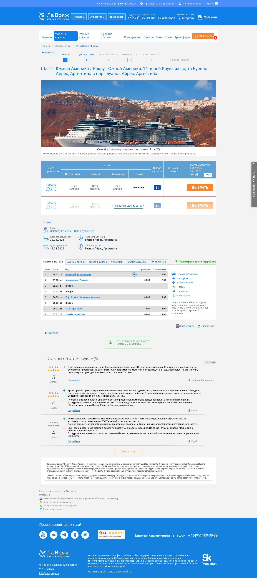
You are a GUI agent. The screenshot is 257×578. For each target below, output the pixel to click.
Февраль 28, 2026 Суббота (51, 187)
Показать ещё (128, 451)
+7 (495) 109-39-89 (141, 17)
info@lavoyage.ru (49, 573)
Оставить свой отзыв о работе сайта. (110, 571)
